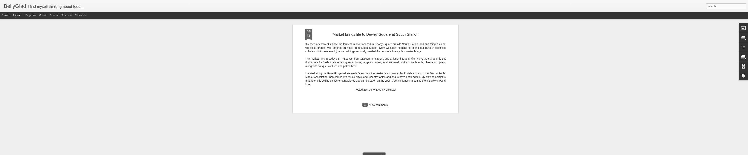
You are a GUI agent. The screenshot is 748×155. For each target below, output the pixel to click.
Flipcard (17, 15)
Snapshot (66, 15)
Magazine (30, 15)
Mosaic (43, 15)
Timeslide (80, 15)
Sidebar (54, 15)
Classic (6, 15)
